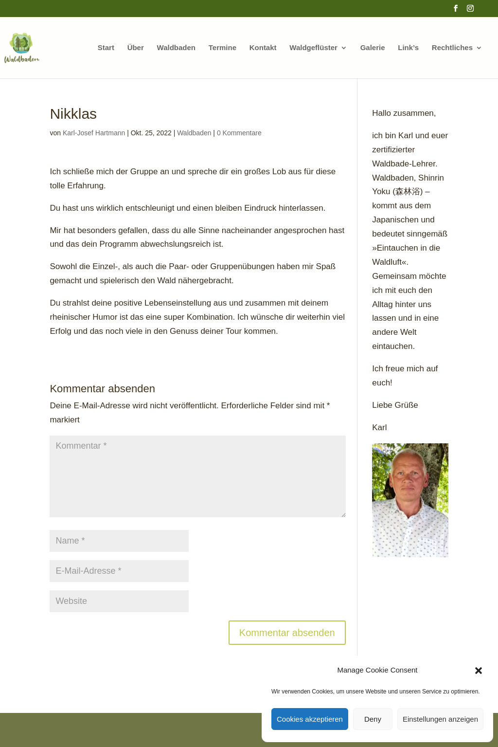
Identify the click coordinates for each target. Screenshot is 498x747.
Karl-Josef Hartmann (94, 133)
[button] (478, 670)
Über (135, 48)
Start (106, 48)
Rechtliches (452, 48)
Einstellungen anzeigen (440, 719)
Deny (372, 719)
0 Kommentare (239, 133)
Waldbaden (176, 48)
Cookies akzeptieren (310, 719)
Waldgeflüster (313, 48)
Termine (222, 48)
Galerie (372, 48)
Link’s (408, 48)
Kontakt (263, 48)
